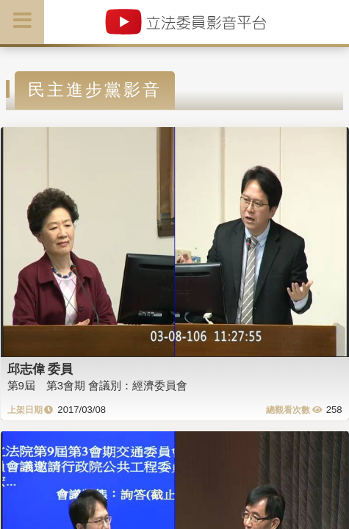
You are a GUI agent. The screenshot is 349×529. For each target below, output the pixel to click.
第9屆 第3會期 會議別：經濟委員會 (97, 385)
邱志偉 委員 (40, 368)
